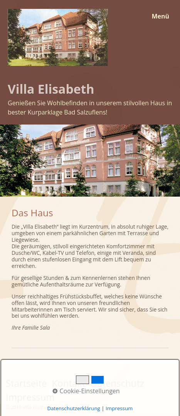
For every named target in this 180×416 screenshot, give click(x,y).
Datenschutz (118, 383)
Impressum (30, 397)
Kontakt (69, 383)
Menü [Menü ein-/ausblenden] (160, 16)
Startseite (26, 383)
